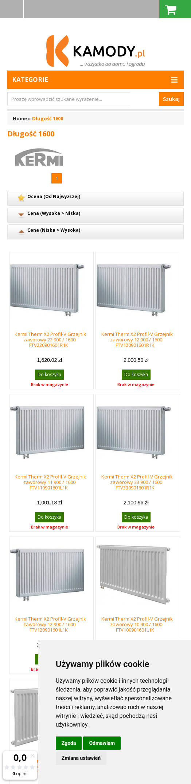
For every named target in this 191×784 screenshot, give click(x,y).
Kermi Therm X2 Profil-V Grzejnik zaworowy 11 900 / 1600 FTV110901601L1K (50, 482)
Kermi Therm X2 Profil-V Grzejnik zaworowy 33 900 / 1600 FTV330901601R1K (137, 482)
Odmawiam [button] (102, 743)
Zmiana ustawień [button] (81, 758)
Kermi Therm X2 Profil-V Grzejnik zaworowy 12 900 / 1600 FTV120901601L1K (50, 624)
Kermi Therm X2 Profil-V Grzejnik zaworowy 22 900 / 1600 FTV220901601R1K (50, 339)
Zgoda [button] (69, 743)
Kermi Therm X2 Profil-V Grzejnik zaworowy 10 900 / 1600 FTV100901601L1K (137, 624)
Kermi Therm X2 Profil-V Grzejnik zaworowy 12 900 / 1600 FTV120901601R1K (137, 339)
